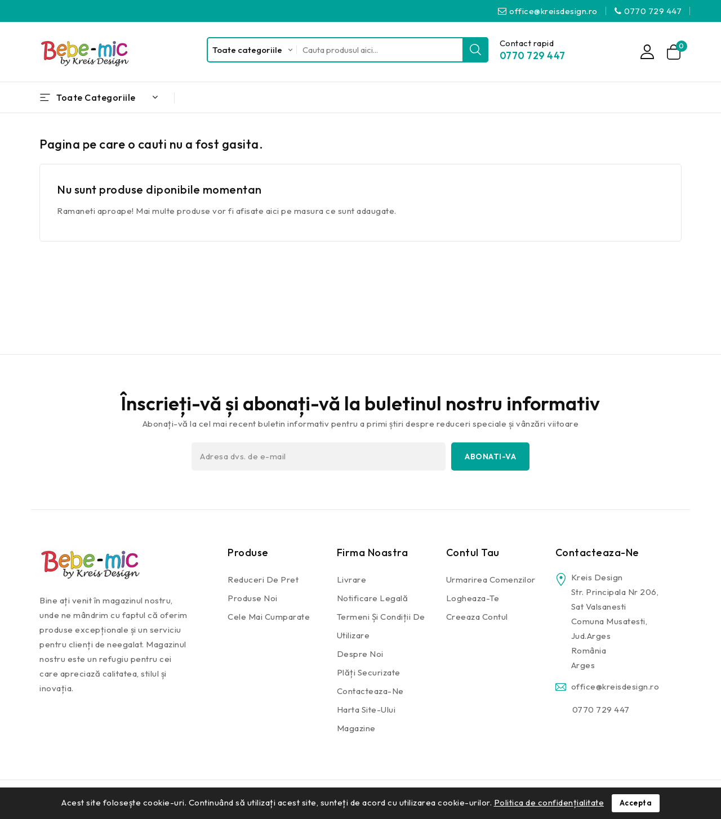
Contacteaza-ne (370, 691)
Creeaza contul (477, 616)
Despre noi (360, 653)
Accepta (636, 803)
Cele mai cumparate (269, 616)
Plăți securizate (368, 672)
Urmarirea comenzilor (491, 579)
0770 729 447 (653, 11)
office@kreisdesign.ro (553, 11)
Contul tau (473, 552)
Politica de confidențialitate (549, 802)
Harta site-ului (366, 709)
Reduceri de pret (263, 579)
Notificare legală (372, 598)
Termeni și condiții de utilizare (381, 626)
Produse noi (253, 598)
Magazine (356, 728)
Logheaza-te (473, 598)
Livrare (352, 579)
